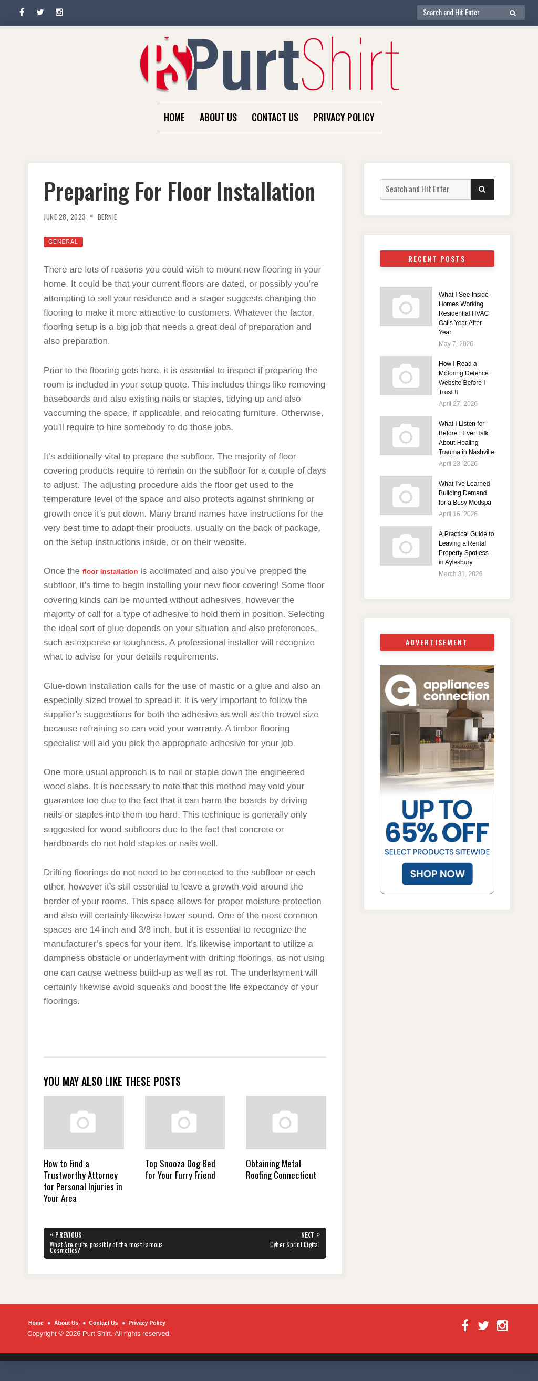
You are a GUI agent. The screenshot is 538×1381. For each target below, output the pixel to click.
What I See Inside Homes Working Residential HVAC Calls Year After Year (465, 317)
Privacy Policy (344, 117)
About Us (218, 117)
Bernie (118, 216)
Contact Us (275, 117)
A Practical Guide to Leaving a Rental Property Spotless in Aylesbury (466, 605)
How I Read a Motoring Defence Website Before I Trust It (465, 391)
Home (174, 117)
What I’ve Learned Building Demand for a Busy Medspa (463, 530)
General (66, 241)
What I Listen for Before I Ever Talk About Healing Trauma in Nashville (466, 461)
